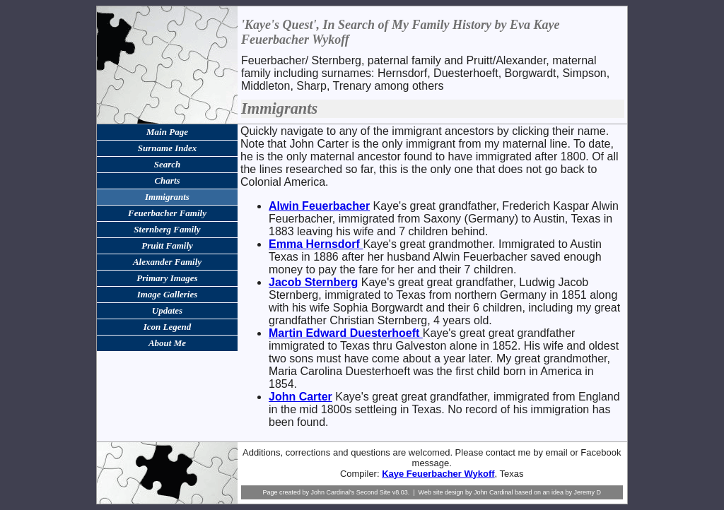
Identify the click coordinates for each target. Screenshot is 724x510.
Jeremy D (588, 492)
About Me (167, 343)
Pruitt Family (167, 245)
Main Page (167, 131)
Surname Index (167, 148)
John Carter (300, 397)
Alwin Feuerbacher (319, 206)
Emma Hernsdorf (316, 244)
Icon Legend (168, 326)
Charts (167, 180)
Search (167, 164)
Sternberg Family (167, 229)
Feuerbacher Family (167, 213)
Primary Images (166, 278)
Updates (167, 310)
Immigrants (167, 196)
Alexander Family (167, 261)
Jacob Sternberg (313, 282)
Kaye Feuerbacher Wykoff (438, 473)
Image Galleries (167, 294)
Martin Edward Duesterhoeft (346, 333)
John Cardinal (493, 492)
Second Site (373, 492)
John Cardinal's (332, 492)
